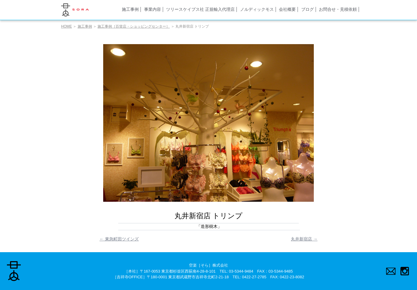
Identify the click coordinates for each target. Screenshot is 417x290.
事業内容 (152, 9)
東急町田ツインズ (119, 239)
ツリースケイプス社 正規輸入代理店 (200, 9)
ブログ (307, 9)
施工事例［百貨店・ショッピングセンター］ (133, 26)
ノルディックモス (257, 9)
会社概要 (287, 9)
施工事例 (130, 9)
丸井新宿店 (304, 239)
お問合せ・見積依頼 (338, 9)
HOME (66, 26)
